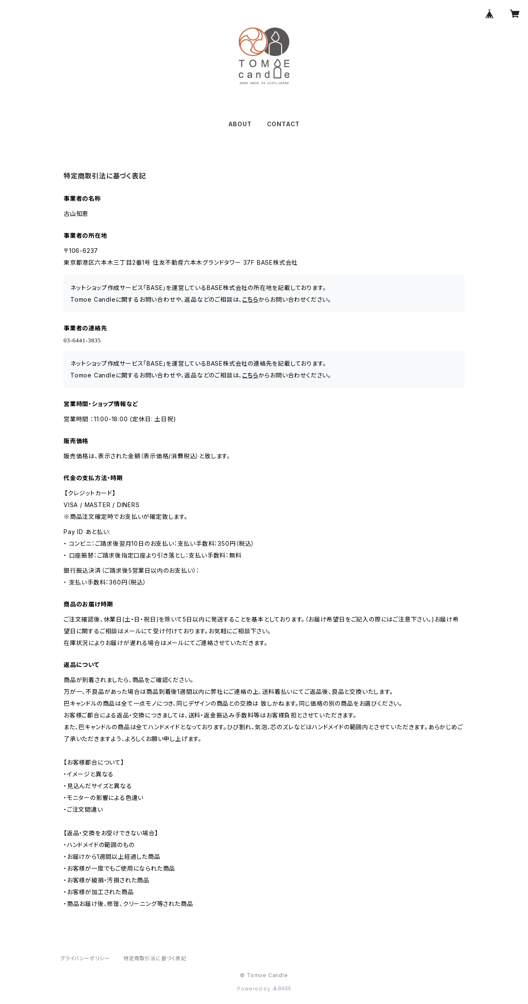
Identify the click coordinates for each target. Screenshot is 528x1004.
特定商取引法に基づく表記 (155, 958)
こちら (250, 299)
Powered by (264, 988)
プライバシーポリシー (85, 958)
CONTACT (283, 123)
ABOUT (240, 123)
